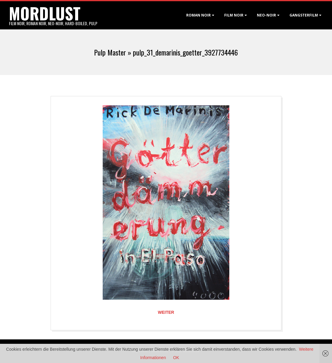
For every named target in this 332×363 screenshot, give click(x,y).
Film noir (233, 15)
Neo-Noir (266, 15)
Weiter (166, 312)
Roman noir (198, 15)
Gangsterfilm (303, 15)
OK (176, 357)
